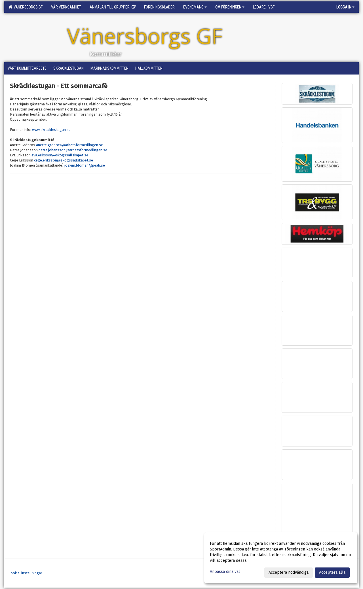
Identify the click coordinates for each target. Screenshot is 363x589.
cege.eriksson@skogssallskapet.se (63, 160)
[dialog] (280, 557)
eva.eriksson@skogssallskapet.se (59, 155)
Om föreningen (229, 7)
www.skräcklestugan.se (51, 129)
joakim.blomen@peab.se (84, 165)
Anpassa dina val (225, 571)
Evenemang (195, 7)
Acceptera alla (332, 572)
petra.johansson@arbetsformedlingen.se (73, 150)
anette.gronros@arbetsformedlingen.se (69, 145)
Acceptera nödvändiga (289, 572)
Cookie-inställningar (25, 573)
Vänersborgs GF (26, 7)
